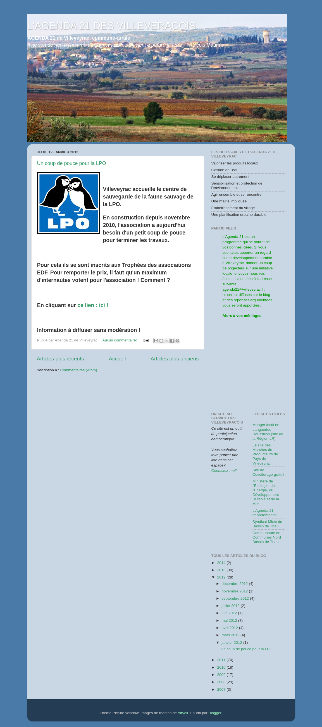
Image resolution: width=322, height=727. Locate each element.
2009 (221, 675)
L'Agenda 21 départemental (264, 512)
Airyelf (183, 713)
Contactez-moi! (224, 470)
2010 (221, 667)
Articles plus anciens (175, 359)
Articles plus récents (60, 359)
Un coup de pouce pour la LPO (71, 163)
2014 (221, 563)
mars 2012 (231, 635)
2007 (221, 689)
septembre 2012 (236, 598)
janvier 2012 (232, 642)
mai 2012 (230, 620)
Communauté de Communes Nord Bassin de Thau (266, 537)
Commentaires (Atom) (78, 370)
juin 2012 (230, 613)
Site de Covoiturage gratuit (268, 472)
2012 (221, 577)
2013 (221, 570)
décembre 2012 (235, 584)
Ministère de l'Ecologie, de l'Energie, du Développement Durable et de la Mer (265, 492)
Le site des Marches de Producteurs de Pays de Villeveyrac (265, 454)
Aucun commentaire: (120, 340)
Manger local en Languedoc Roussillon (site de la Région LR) (267, 432)
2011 (221, 660)
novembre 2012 (235, 591)
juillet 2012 (231, 606)
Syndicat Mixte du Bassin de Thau (267, 524)
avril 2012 (230, 628)
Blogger (214, 713)
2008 (221, 682)
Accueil (117, 359)
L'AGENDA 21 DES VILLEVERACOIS (111, 26)
